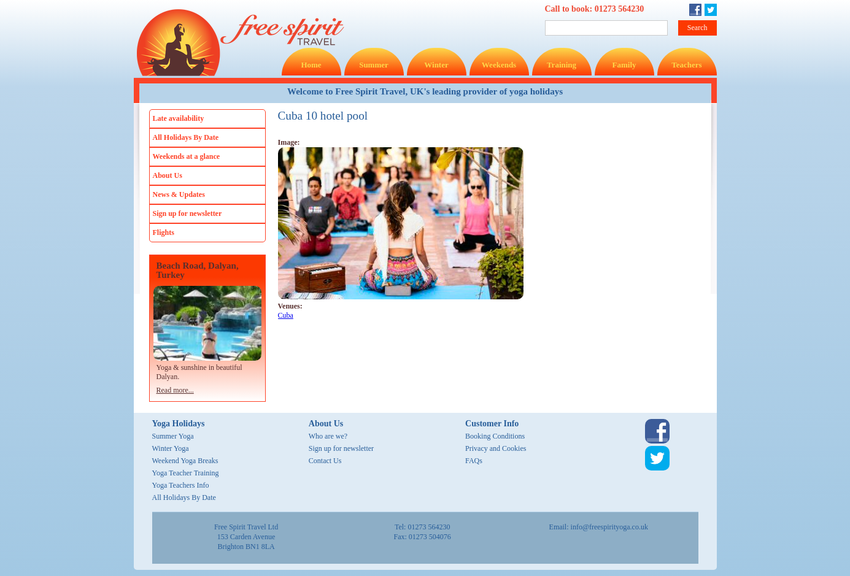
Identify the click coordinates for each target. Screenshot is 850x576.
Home (311, 64)
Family (624, 64)
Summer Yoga (173, 436)
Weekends (499, 64)
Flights (163, 232)
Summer (373, 64)
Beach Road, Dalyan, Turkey (197, 270)
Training (561, 64)
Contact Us (325, 460)
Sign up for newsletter (187, 213)
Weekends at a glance (186, 156)
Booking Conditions (495, 436)
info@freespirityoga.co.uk (609, 527)
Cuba (285, 315)
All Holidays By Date (186, 137)
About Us (167, 175)
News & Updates (179, 194)
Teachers (686, 64)
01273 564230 (619, 8)
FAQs (473, 460)
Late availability (178, 118)
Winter (436, 64)
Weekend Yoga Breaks (185, 460)
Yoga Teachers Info (180, 485)
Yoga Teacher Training (185, 473)
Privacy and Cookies (495, 448)
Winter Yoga (170, 448)
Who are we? (328, 436)
